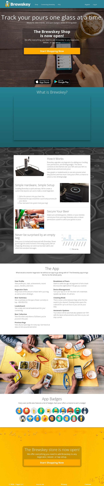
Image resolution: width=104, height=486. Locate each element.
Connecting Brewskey (48, 4)
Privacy (64, 484)
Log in (95, 4)
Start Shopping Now (52, 51)
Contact (88, 484)
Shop (36, 4)
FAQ (59, 4)
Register (87, 4)
